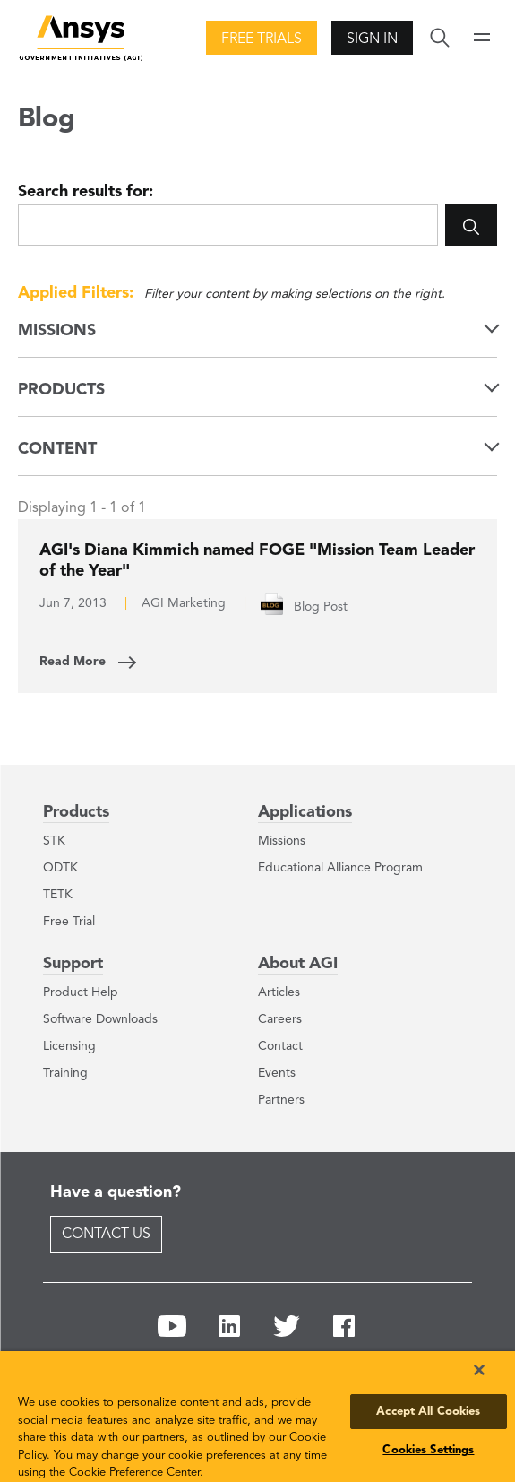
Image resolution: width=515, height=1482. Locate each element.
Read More (72, 661)
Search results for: (85, 192)
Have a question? (115, 1192)
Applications (305, 812)
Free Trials (261, 39)
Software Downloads (100, 1019)
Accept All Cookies (428, 1411)
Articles (279, 992)
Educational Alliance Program (340, 868)
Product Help (80, 992)
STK (54, 841)
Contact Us (106, 1234)
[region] (257, 1416)
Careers (280, 1019)
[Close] (479, 1370)
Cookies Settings (428, 1450)
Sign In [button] (372, 39)
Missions (281, 841)
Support (73, 964)
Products (76, 812)
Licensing (69, 1046)
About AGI (298, 964)
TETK (58, 894)
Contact (280, 1046)
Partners (281, 1100)
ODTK (60, 868)
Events (277, 1073)
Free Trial (69, 921)
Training (65, 1073)
